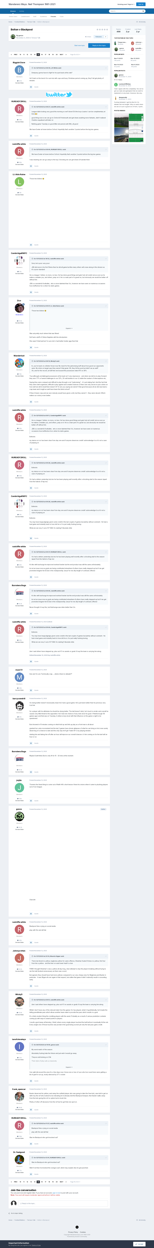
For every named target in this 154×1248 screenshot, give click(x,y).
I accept (139, 1244)
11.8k (19, 120)
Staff (34, 16)
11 (23, 54)
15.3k (19, 604)
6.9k (19, 798)
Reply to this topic (99, 45)
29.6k (19, 1107)
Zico (19, 300)
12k (19, 192)
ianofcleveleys (19, 1039)
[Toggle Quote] (32, 68)
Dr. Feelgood (19, 1152)
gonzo (21, 35)
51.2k (19, 321)
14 (34, 54)
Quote (36, 87)
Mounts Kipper (55, 956)
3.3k (19, 1057)
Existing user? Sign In (126, 4)
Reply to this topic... (28, 1203)
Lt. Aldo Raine (19, 174)
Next (61, 54)
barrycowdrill (19, 698)
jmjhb (19, 780)
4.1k (19, 717)
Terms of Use (36, 1245)
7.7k (19, 1170)
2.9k (19, 688)
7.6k (19, 374)
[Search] (119, 11)
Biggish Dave (19, 62)
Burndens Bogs (19, 585)
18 (49, 54)
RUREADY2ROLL (19, 101)
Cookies (83, 1232)
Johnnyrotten (19, 951)
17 (45, 54)
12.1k (19, 81)
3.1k (19, 271)
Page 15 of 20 (75, 54)
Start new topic (79, 45)
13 (31, 54)
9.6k (19, 162)
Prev (15, 54)
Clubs (62, 16)
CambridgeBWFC (19, 253)
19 (53, 54)
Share (88, 37)
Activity (21, 11)
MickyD (53, 361)
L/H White (54, 68)
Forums (53, 16)
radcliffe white (56, 107)
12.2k (19, 969)
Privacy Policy (73, 1232)
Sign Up (140, 4)
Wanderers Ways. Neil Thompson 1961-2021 (32, 4)
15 (38, 54)
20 (57, 54)
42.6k (19, 1012)
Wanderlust (19, 356)
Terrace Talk (35, 38)
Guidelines (43, 16)
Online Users (13, 16)
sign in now (56, 1193)
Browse (13, 12)
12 (27, 54)
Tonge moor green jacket (126, 42)
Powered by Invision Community (77, 1236)
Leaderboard (25, 16)
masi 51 (18, 670)
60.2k (19, 827)
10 (20, 54)
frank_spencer (19, 1089)
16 (42, 54)
